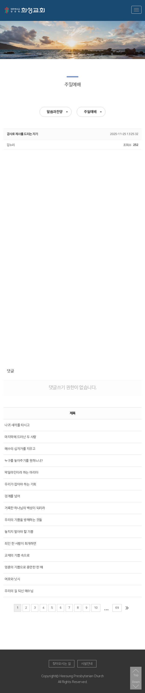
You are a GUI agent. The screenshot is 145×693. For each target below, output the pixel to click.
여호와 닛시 (12, 579)
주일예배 (93, 112)
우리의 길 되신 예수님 (19, 591)
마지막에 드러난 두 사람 (20, 437)
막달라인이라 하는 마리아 (21, 472)
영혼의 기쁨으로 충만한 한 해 (24, 567)
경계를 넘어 (12, 496)
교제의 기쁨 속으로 (17, 555)
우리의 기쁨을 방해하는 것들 (23, 520)
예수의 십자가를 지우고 (20, 449)
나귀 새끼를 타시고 (17, 425)
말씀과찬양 (57, 112)
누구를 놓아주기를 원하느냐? (24, 461)
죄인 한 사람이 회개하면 (20, 543)
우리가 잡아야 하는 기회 (20, 484)
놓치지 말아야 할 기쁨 (19, 532)
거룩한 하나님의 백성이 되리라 (25, 508)
